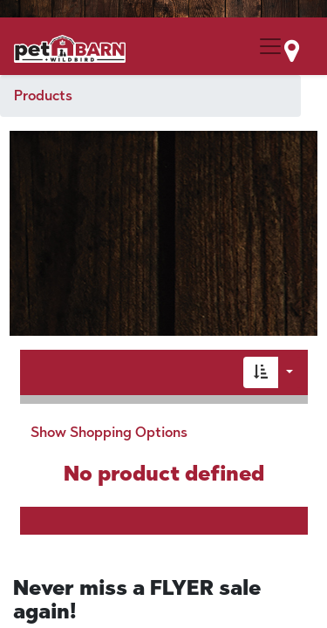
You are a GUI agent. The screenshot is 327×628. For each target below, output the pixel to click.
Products (43, 95)
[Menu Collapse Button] (270, 46)
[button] (260, 372)
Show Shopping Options (109, 432)
